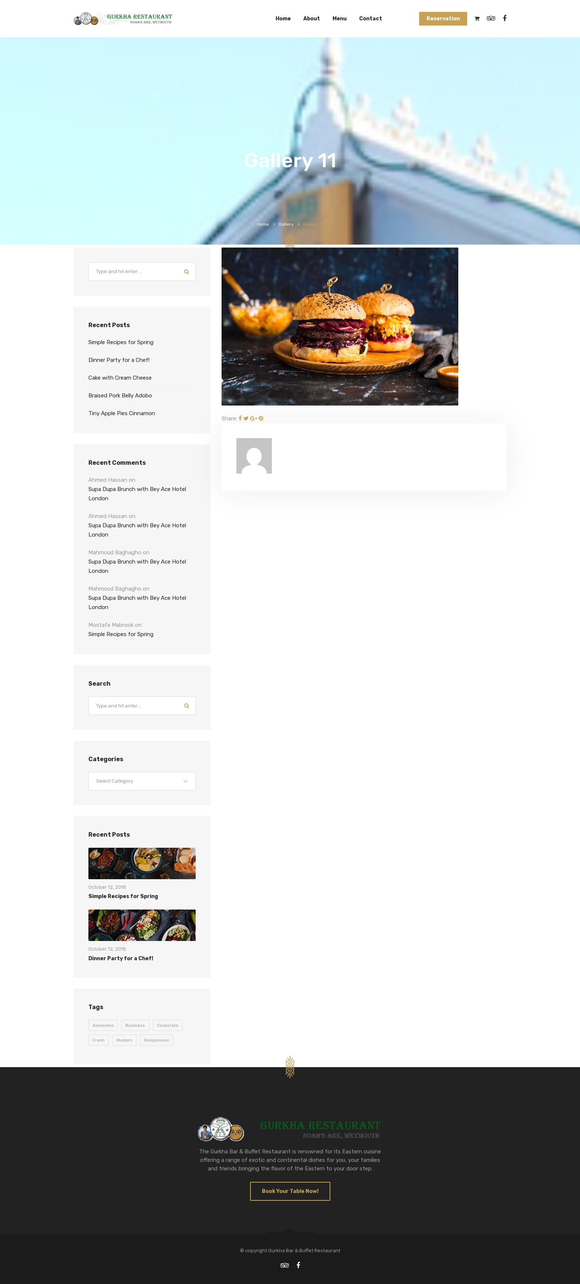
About (311, 19)
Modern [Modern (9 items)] (124, 1040)
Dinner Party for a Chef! (118, 360)
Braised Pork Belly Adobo (120, 395)
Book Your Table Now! (290, 1191)
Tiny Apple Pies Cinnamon (121, 413)
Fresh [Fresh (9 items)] (98, 1040)
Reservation (443, 19)
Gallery (286, 224)
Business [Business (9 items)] (135, 1025)
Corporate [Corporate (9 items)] (167, 1025)
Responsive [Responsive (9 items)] (156, 1040)
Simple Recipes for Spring (121, 342)
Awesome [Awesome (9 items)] (103, 1025)
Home (283, 19)
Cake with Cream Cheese (120, 377)
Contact (370, 19)
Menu (340, 19)
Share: (229, 418)
